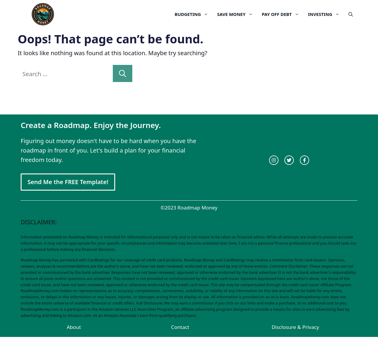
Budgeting (194, 14)
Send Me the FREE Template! (67, 182)
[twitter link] (289, 160)
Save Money (237, 14)
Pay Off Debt (283, 14)
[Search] (122, 73)
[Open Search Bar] (350, 14)
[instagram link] (273, 160)
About (74, 327)
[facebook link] (304, 160)
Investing (326, 14)
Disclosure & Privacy (295, 327)
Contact (180, 327)
